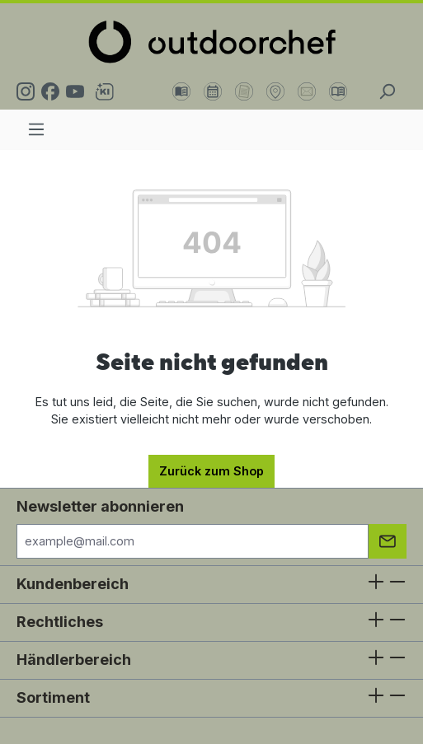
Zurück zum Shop (211, 471)
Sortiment (53, 697)
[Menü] (36, 129)
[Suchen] (387, 91)
